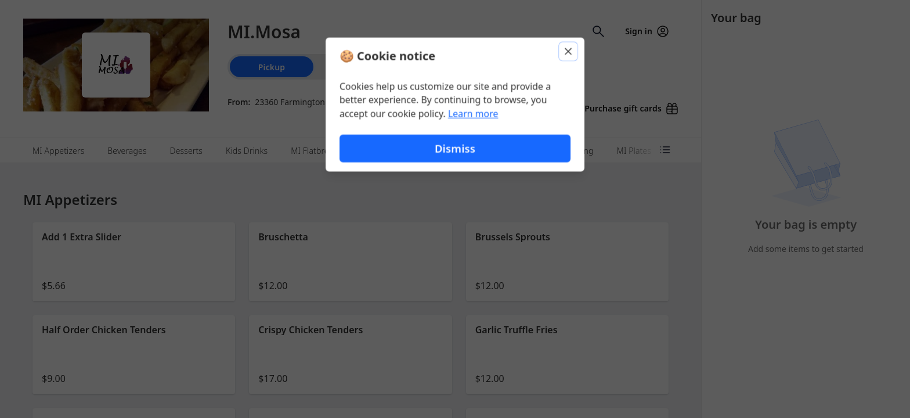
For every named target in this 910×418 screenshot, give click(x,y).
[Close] (568, 51)
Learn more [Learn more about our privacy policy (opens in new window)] (473, 113)
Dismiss (455, 148)
